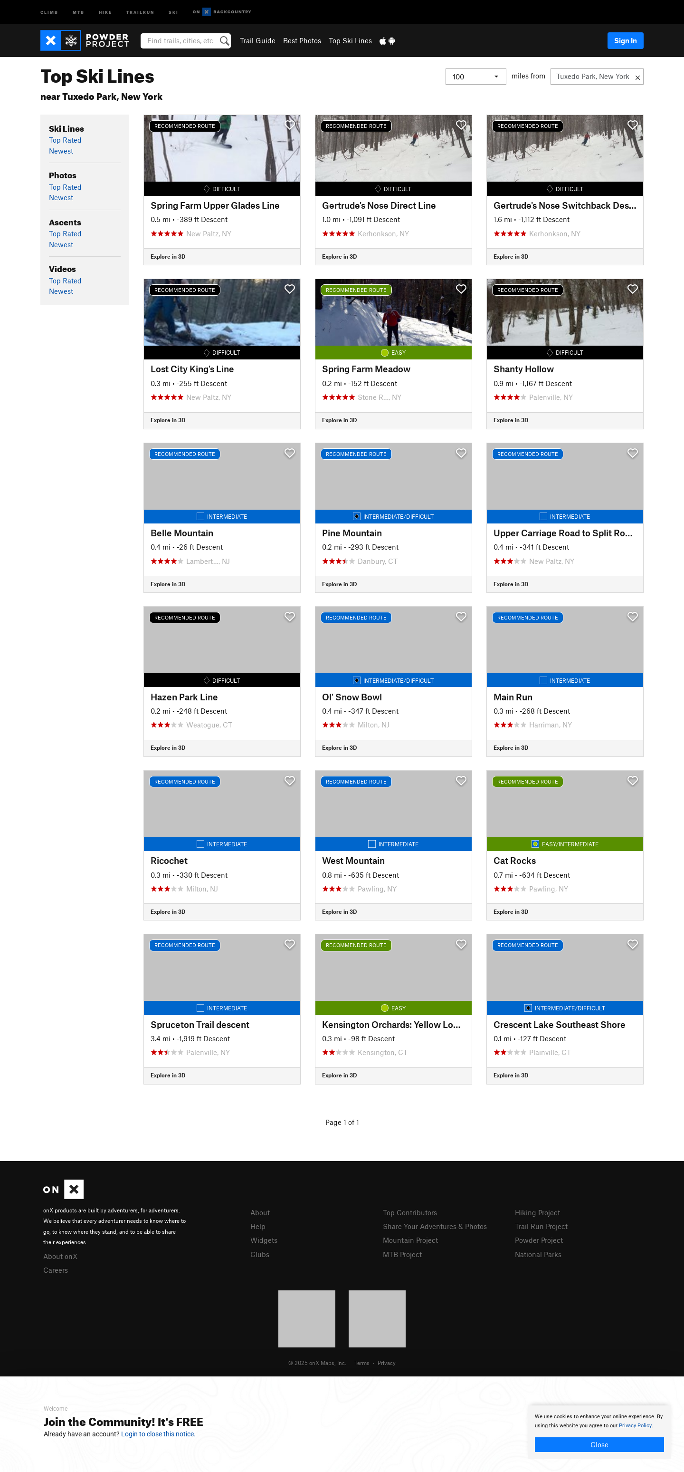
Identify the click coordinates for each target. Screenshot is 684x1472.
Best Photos (302, 40)
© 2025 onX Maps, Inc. (317, 1362)
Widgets (263, 1240)
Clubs (259, 1254)
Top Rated (65, 140)
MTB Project (402, 1254)
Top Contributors (410, 1212)
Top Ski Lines (350, 40)
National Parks (538, 1254)
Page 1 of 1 (342, 1122)
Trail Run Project (541, 1226)
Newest (61, 150)
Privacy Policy (635, 1426)
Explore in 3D (168, 256)
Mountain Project (410, 1240)
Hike (105, 12)
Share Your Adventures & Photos (435, 1226)
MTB (79, 12)
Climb (49, 12)
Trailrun (140, 12)
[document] (599, 1432)
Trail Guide (258, 40)
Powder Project (539, 1240)
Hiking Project (537, 1212)
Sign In (625, 40)
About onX (60, 1256)
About (260, 1212)
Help (258, 1226)
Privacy (387, 1362)
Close (599, 1444)
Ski (174, 12)
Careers (55, 1270)
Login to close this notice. (158, 1434)
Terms (362, 1362)
